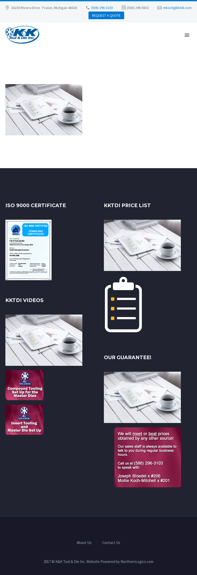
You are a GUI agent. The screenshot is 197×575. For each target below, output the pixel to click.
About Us (84, 543)
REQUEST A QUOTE (106, 15)
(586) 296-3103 (102, 7)
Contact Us (111, 543)
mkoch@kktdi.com (177, 7)
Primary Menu (187, 35)
